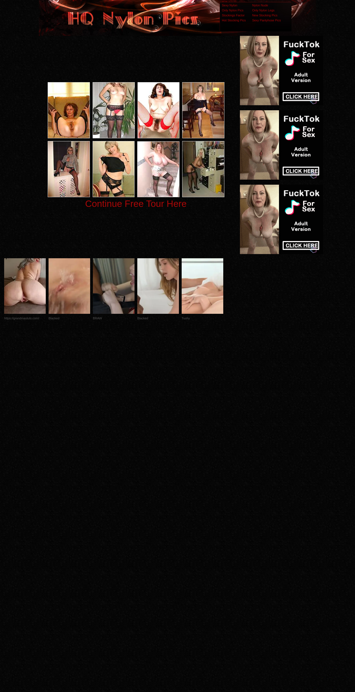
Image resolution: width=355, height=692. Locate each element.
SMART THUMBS (187, 581)
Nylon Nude (260, 5)
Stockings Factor (233, 15)
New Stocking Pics (264, 15)
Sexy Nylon (229, 5)
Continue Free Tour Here (136, 204)
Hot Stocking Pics (234, 20)
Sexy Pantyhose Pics (266, 20)
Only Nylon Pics (233, 10)
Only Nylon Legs (263, 10)
